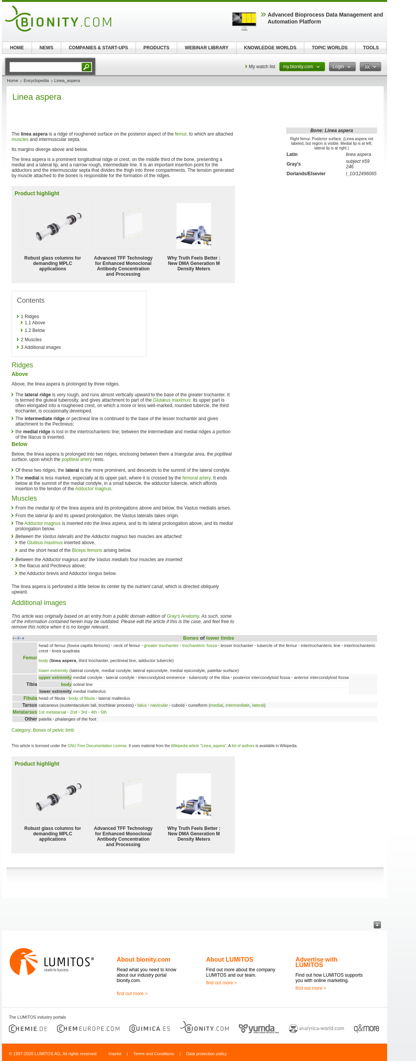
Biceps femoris (87, 550)
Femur (30, 657)
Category (21, 730)
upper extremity (55, 677)
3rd (84, 712)
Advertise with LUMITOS (316, 962)
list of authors (242, 746)
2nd (73, 712)
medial (216, 705)
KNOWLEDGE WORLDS (270, 47)
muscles (20, 139)
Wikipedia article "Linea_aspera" (198, 746)
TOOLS (371, 47)
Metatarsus (25, 712)
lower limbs (220, 638)
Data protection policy (206, 1053)
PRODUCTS (156, 47)
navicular (159, 705)
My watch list (262, 66)
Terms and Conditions (153, 1053)
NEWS (47, 47)
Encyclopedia (36, 80)
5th (104, 712)
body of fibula (82, 698)
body (43, 660)
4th (94, 712)
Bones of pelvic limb (53, 730)
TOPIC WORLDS (329, 47)
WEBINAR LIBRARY (207, 47)
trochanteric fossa (199, 645)
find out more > (132, 993)
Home (12, 80)
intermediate (237, 705)
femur (180, 134)
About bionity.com (143, 959)
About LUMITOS (229, 959)
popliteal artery (77, 459)
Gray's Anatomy (183, 616)
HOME (17, 47)
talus (142, 705)
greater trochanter (161, 645)
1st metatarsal (52, 712)
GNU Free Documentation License (97, 746)
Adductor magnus (93, 488)
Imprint (114, 1053)
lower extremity (53, 670)
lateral (258, 705)
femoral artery (197, 478)
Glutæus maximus (171, 400)
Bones (190, 638)
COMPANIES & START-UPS (98, 47)
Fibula (30, 698)
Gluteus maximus (45, 542)
